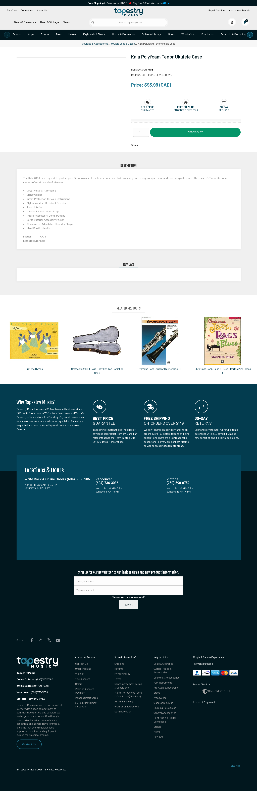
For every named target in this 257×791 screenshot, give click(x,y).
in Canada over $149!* (107, 3)
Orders (78, 684)
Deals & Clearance (25, 22)
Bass (59, 34)
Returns (118, 668)
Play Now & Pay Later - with (151, 3)
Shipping (119, 663)
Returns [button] (224, 110)
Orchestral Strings (152, 34)
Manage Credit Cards (86, 697)
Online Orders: (25, 679)
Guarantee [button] (147, 110)
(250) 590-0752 (31, 698)
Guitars (17, 34)
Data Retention (122, 711)
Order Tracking (83, 668)
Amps (30, 34)
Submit (129, 604)
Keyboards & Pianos (94, 34)
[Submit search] (92, 22)
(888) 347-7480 (44, 679)
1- (35, 679)
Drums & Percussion (123, 34)
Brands (157, 726)
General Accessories (164, 713)
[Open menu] (8, 22)
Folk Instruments (162, 682)
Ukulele (72, 34)
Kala (150, 69)
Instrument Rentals (239, 10)
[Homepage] (128, 12)
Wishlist (79, 673)
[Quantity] (141, 132)
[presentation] (7, 35)
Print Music (207, 34)
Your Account (82, 678)
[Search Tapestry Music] (128, 22)
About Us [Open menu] (42, 10)
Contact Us (29, 744)
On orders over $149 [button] (186, 110)
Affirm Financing (123, 701)
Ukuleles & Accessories (95, 43)
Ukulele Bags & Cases (123, 43)
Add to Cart (195, 132)
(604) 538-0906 (33, 685)
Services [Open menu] (12, 10)
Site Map (235, 765)
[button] (147, 107)
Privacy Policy (122, 673)
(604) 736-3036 (32, 692)
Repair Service (216, 10)
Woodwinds (188, 34)
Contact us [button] (27, 10)
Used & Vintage (49, 22)
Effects (45, 34)
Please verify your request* (128, 596)
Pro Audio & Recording (233, 34)
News (66, 22)
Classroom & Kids (163, 702)
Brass (171, 34)
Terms (117, 678)
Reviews (158, 737)
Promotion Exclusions (126, 706)
